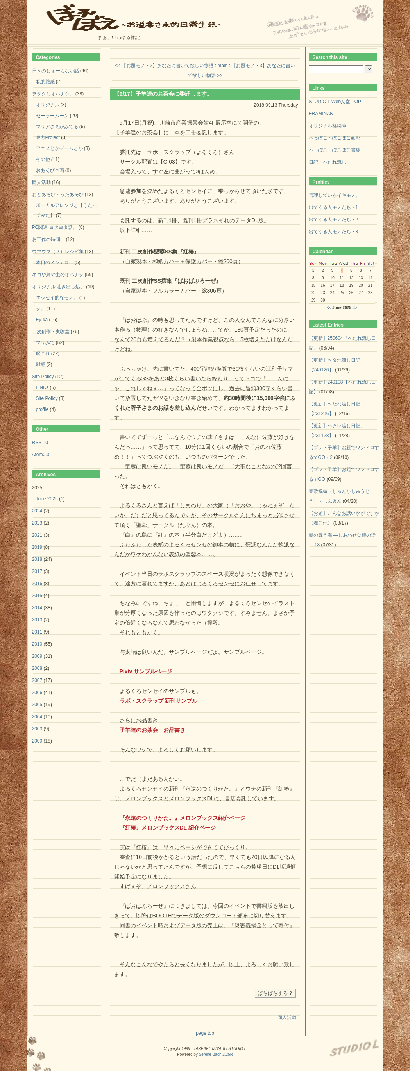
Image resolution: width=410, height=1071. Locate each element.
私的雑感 (45, 81)
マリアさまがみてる (57, 126)
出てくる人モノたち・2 (333, 219)
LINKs (42, 387)
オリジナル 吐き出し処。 (58, 286)
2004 (37, 716)
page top (205, 1033)
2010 (37, 644)
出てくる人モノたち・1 (333, 207)
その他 (43, 159)
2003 (37, 729)
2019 (37, 547)
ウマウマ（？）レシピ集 (58, 251)
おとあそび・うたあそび (58, 194)
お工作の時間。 (48, 239)
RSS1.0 (40, 442)
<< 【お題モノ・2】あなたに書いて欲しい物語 (164, 65)
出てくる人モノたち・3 (333, 231)
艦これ (43, 353)
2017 (37, 571)
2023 (37, 523)
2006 (37, 692)
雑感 (40, 364)
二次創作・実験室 (51, 331)
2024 (37, 511)
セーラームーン (52, 115)
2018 (37, 559)
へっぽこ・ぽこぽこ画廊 (334, 138)
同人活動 (287, 1017)
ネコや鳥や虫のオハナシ (58, 274)
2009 (37, 656)
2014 (37, 607)
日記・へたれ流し (327, 162)
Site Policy (43, 376)
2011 (37, 632)
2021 (37, 535)
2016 (37, 583)
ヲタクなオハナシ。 (53, 93)
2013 (37, 620)
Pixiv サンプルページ (146, 671)
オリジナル (47, 104)
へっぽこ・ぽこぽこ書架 (334, 150)
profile (42, 409)
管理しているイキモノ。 (334, 195)
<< (329, 307)
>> (354, 307)
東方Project (48, 137)
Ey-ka (42, 319)
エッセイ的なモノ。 (57, 297)
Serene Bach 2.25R (216, 1054)
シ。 (40, 308)
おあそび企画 (50, 170)
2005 (37, 704)
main (222, 65)
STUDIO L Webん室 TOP (335, 101)
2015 (37, 595)
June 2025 (47, 499)
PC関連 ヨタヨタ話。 (54, 227)
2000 (37, 741)
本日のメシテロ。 (54, 262)
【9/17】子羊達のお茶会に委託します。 (163, 94)
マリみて (45, 342)
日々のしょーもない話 (55, 70)
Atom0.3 (41, 454)
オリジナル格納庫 (327, 126)
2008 (37, 668)
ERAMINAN (321, 113)
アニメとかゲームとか (59, 148)
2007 (37, 680)
